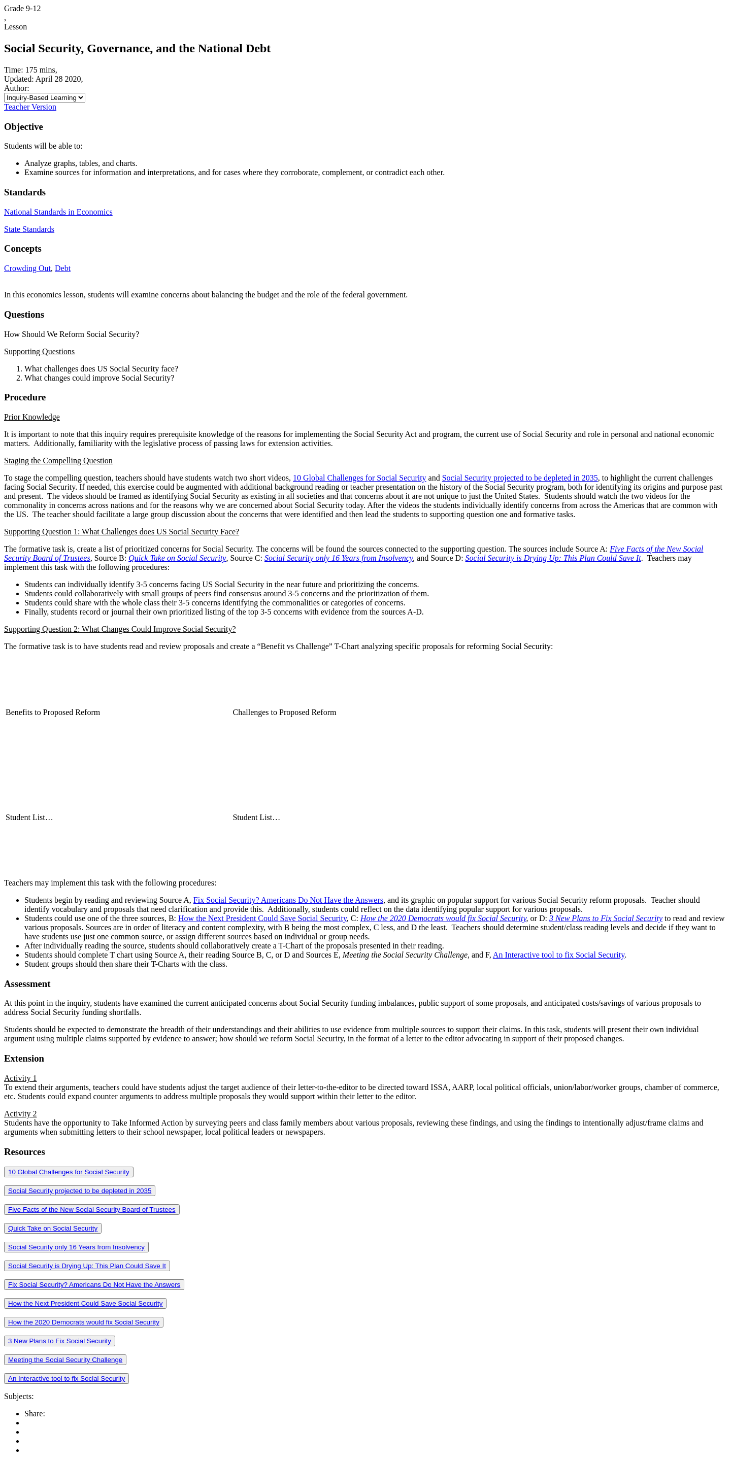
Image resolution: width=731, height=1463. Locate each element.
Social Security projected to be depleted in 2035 (520, 477)
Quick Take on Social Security (52, 1228)
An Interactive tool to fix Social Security (558, 954)
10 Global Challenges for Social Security (359, 477)
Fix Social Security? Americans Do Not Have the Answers (288, 900)
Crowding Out (27, 268)
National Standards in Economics (58, 212)
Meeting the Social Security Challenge (65, 1360)
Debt (63, 268)
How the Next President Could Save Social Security (262, 918)
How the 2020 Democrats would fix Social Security (83, 1322)
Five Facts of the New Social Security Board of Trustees (92, 1209)
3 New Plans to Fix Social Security (59, 1341)
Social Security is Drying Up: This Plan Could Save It (87, 1266)
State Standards (29, 229)
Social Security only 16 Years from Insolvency (76, 1247)
